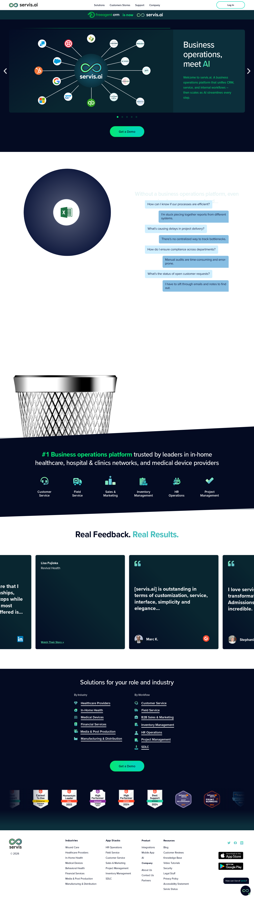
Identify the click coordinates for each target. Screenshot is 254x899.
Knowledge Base (172, 857)
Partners (146, 880)
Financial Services (74, 873)
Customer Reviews (173, 852)
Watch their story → (78, 642)
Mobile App (148, 852)
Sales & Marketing (115, 862)
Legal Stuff (169, 873)
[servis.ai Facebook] (235, 842)
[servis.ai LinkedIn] (241, 842)
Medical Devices (74, 862)
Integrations (148, 847)
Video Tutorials (171, 862)
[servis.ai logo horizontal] (23, 5)
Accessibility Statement (176, 883)
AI (143, 857)
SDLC (109, 878)
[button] (5, 71)
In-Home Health (74, 857)
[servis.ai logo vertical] (15, 844)
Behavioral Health (75, 868)
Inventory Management (118, 873)
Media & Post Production (79, 878)
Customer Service (115, 857)
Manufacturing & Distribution (80, 883)
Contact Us (148, 875)
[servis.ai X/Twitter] (228, 842)
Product (146, 840)
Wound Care (72, 847)
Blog (165, 847)
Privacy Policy (170, 878)
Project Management (117, 868)
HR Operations (114, 847)
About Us (147, 869)
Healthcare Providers (76, 852)
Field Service (112, 852)
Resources (169, 840)
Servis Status (170, 888)
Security (167, 868)
